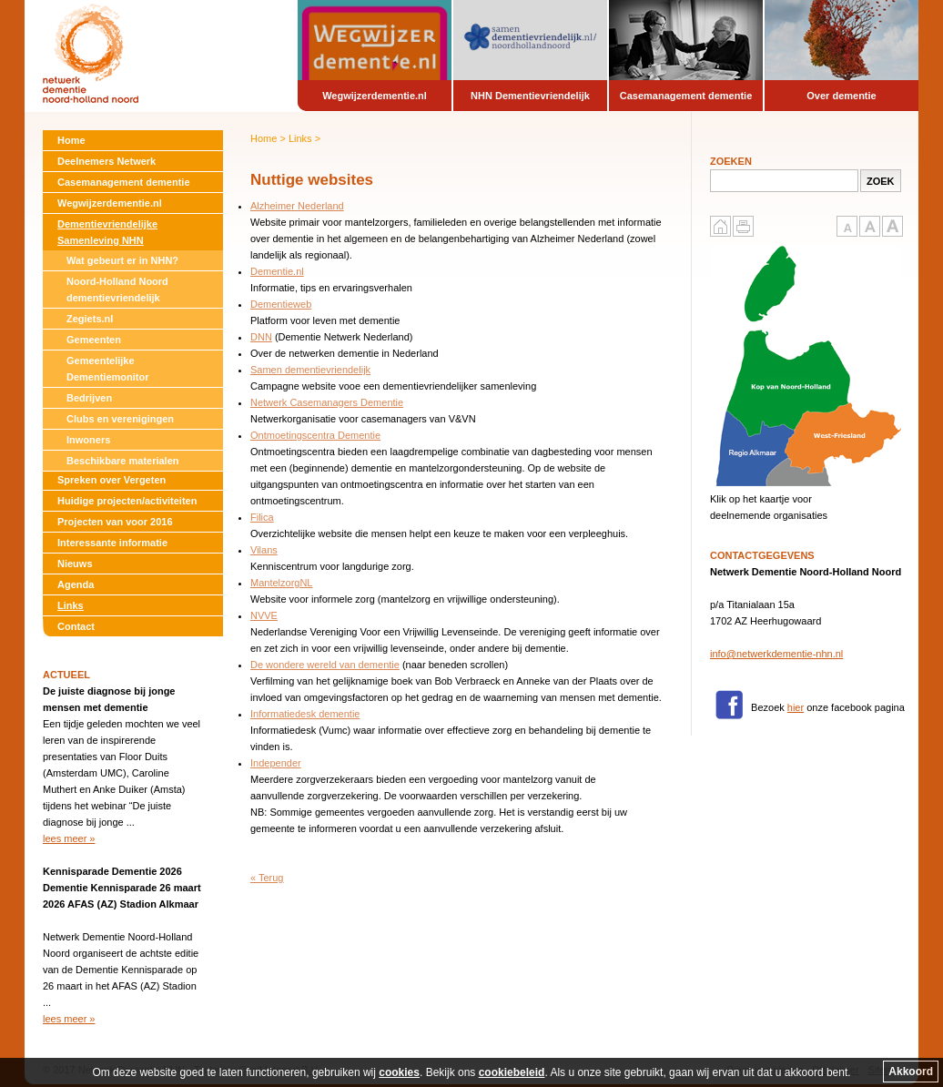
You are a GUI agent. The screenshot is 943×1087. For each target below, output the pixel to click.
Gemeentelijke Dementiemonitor (107, 368)
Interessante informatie (112, 542)
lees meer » (69, 838)
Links (70, 605)
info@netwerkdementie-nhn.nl (776, 653)
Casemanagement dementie (123, 182)
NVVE (264, 615)
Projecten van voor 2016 (115, 521)
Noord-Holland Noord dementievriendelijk (117, 289)
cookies (399, 1072)
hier (795, 707)
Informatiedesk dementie (305, 713)
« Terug (267, 877)
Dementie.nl (277, 271)
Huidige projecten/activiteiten (127, 500)
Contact (76, 626)
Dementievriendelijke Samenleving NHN (107, 232)
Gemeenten (93, 339)
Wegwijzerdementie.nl (109, 203)
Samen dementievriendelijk (310, 369)
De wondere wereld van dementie (325, 664)
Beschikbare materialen (122, 460)
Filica (262, 517)
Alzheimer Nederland (297, 205)
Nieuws (75, 563)
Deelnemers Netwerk (106, 161)
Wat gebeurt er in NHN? (122, 260)
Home (71, 140)
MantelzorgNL (281, 582)
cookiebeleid (512, 1072)
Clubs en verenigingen (120, 418)
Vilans (264, 549)
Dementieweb (280, 304)
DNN (261, 336)
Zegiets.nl (89, 318)
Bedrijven (89, 397)
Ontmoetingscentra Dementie (315, 435)
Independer (275, 762)
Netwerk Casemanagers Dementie (326, 402)
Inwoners (88, 439)
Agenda (75, 584)
